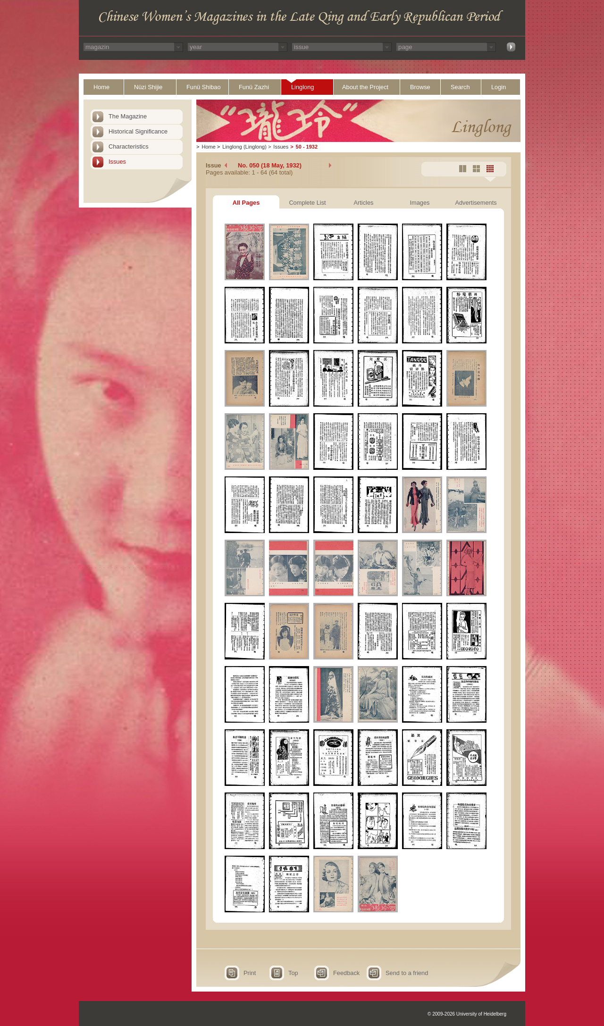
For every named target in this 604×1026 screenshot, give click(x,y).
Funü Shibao (203, 87)
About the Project (365, 87)
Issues (117, 161)
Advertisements (475, 202)
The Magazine (128, 116)
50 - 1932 (307, 147)
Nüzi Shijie (148, 87)
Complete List (307, 202)
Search (460, 87)
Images (420, 202)
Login (498, 87)
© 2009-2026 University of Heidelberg (467, 1014)
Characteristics (129, 146)
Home (101, 87)
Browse (420, 87)
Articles (364, 202)
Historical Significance (138, 131)
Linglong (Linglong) (244, 147)
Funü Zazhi (254, 87)
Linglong (302, 87)
